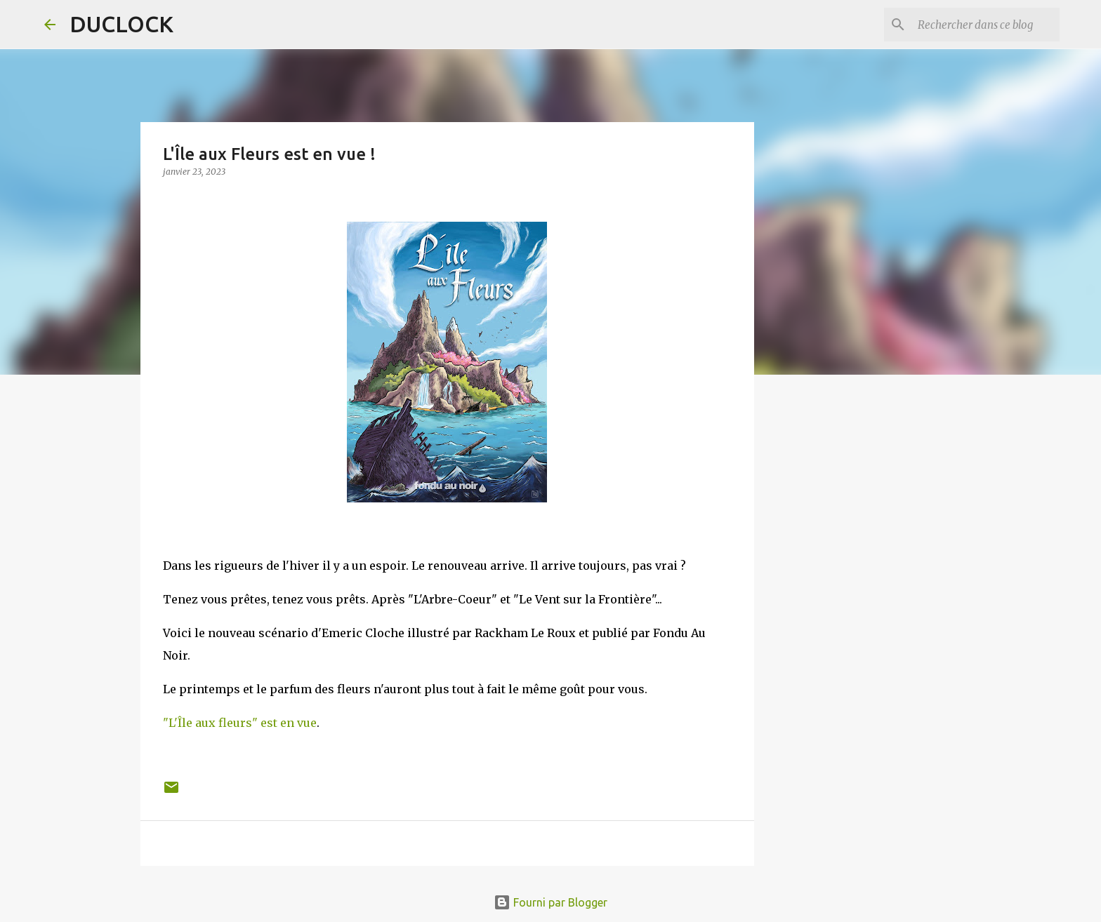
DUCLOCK (121, 23)
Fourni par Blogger (550, 902)
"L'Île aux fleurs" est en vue (240, 723)
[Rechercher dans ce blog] (986, 24)
